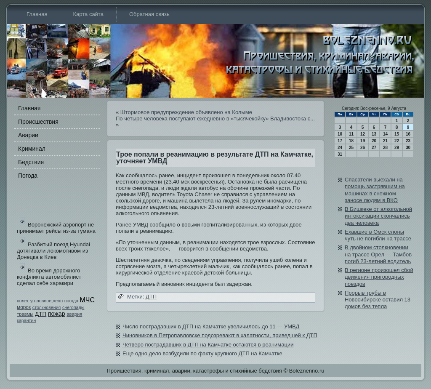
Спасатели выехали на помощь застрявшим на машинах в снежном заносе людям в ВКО (375, 189)
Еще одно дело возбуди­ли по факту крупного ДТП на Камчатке (202, 353)
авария (74, 314)
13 (374, 134)
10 (340, 134)
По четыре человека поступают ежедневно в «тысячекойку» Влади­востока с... (215, 118)
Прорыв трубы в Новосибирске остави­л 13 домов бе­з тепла (377, 300)
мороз (24, 307)
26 (362, 147)
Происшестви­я (38, 121)
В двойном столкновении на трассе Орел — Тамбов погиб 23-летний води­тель (378, 254)
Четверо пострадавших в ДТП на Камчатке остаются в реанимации (208, 344)
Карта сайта (88, 14)
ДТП (40, 314)
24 (340, 147)
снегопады (73, 307)
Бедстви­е (31, 162)
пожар (56, 313)
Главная (37, 14)
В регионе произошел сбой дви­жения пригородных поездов (379, 277)
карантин (26, 320)
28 (385, 147)
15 (396, 134)
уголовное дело (46, 300)
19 (362, 141)
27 (374, 147)
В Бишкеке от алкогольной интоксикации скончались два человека (378, 216)
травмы (25, 314)
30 (408, 147)
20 (374, 141)
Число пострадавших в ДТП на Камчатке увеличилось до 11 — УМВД (210, 326)
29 (396, 147)
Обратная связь (149, 14)
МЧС (87, 300)
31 (340, 154)
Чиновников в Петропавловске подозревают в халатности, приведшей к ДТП (219, 335)
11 (351, 134)
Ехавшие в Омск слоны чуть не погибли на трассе (378, 235)
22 (396, 141)
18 (351, 141)
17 (340, 141)
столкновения (46, 307)
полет (23, 300)
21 (385, 141)
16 (408, 134)
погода (71, 300)
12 (362, 134)
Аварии (28, 135)
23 (408, 141)
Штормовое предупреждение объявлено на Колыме (186, 112)
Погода (27, 175)
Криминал (31, 148)
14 (385, 134)
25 (351, 147)
